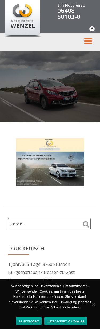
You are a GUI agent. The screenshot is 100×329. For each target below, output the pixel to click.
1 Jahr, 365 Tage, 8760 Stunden (39, 264)
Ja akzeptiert (28, 321)
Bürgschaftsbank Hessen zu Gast (41, 272)
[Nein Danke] (93, 304)
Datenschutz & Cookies (65, 321)
